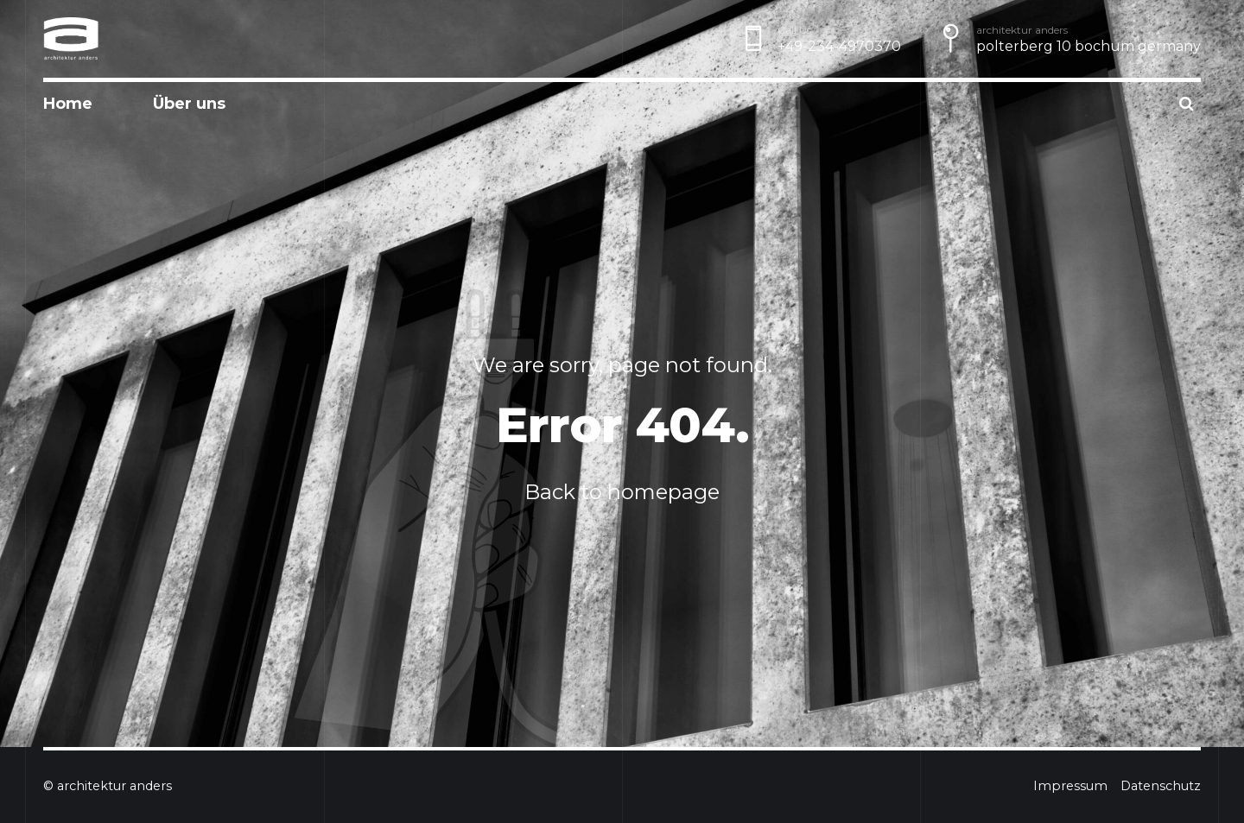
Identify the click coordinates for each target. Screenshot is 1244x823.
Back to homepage (622, 491)
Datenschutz (1160, 786)
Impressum (1070, 786)
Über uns (189, 103)
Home (67, 103)
